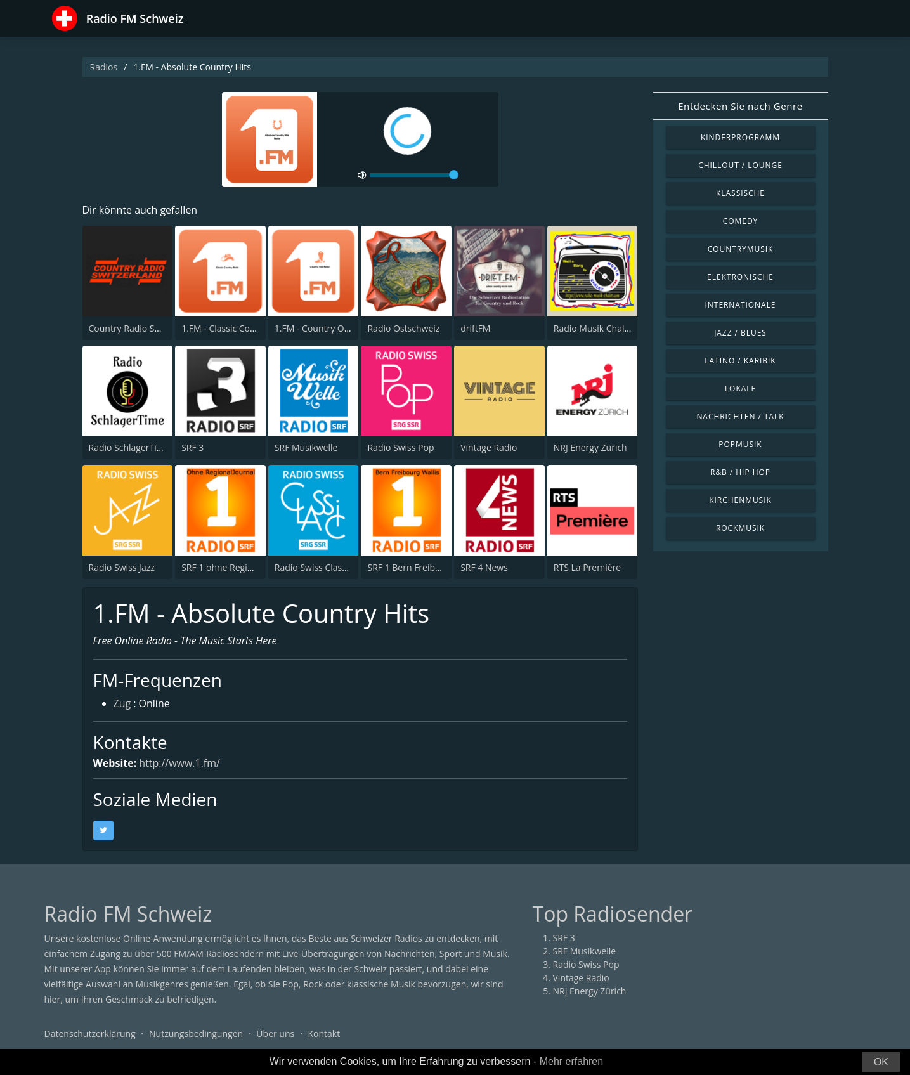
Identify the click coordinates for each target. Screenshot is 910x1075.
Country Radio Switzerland (143, 328)
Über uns (275, 1033)
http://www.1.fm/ (180, 763)
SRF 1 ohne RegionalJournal (237, 567)
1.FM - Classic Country (226, 328)
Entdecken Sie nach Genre (740, 106)
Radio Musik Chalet (593, 328)
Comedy (740, 221)
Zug (122, 704)
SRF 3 (192, 447)
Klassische (740, 193)
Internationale (740, 304)
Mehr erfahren (572, 1061)
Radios (104, 67)
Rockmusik (740, 528)
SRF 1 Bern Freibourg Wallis (424, 567)
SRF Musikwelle (306, 447)
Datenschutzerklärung (90, 1033)
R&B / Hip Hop (740, 472)
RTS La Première (587, 567)
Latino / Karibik (740, 360)
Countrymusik (741, 249)
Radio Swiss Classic (314, 567)
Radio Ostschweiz (403, 328)
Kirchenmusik (740, 500)
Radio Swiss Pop (400, 447)
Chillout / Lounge (740, 165)
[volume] (414, 175)
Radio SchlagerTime (129, 447)
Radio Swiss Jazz (122, 567)
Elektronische (740, 276)
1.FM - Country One (314, 328)
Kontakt (324, 1033)
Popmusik (740, 444)
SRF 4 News (484, 567)
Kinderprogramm (740, 137)
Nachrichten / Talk (740, 416)
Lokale (740, 388)
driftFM (475, 328)
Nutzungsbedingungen (196, 1033)
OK (881, 1062)
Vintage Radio (488, 447)
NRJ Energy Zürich (590, 447)
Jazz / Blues (740, 332)
